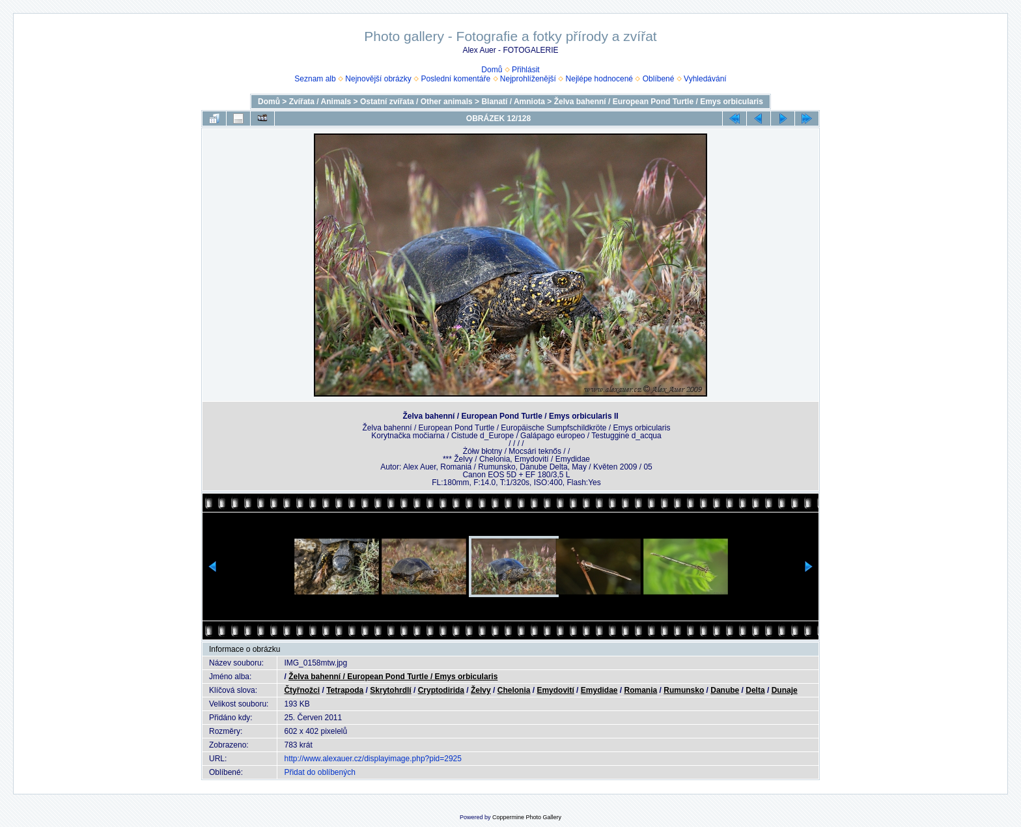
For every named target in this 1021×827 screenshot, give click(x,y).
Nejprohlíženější (528, 78)
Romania (641, 690)
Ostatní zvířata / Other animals (416, 101)
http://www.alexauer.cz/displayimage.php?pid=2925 (373, 758)
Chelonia (514, 690)
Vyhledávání (705, 78)
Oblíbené (659, 78)
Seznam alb (314, 78)
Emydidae (599, 690)
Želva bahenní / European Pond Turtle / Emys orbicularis (658, 101)
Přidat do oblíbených (319, 772)
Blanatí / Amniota (513, 101)
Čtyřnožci (302, 690)
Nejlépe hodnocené (599, 78)
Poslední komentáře (455, 78)
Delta (755, 690)
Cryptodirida (441, 690)
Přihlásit (526, 69)
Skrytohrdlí (390, 690)
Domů (491, 69)
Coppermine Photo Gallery (526, 817)
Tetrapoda (344, 690)
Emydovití (555, 690)
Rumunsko (684, 690)
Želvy (481, 690)
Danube (724, 690)
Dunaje (785, 690)
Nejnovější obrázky (378, 78)
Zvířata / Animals (320, 101)
